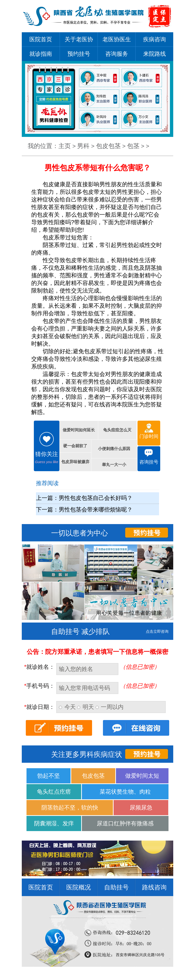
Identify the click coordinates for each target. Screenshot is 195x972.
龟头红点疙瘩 (54, 791)
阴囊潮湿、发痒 (54, 823)
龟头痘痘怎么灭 (117, 430)
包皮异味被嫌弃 (75, 462)
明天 (86, 707)
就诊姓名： (39, 667)
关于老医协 (79, 39)
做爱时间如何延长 (79, 430)
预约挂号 (78, 54)
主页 (64, 145)
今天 (68, 707)
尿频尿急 (141, 807)
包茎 (133, 145)
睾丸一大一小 (114, 464)
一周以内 (110, 707)
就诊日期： (39, 707)
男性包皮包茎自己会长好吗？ (96, 498)
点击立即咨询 (157, 631)
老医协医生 (116, 39)
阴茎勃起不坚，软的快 (69, 807)
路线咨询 (154, 887)
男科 (83, 145)
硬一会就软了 (75, 446)
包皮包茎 (108, 145)
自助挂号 (116, 887)
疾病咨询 (154, 39)
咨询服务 (116, 54)
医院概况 (78, 887)
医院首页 (40, 39)
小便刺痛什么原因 (114, 448)
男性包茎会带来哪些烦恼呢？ (96, 509)
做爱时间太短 (142, 775)
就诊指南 (40, 54)
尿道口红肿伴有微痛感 (125, 823)
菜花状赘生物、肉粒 (125, 791)
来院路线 (154, 54)
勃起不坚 (48, 775)
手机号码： (39, 686)
